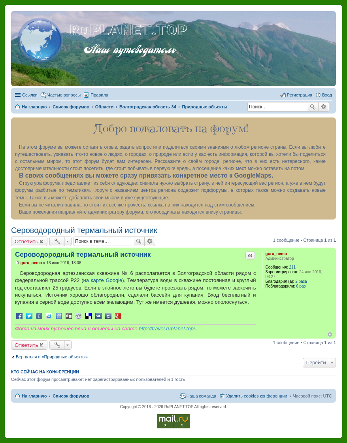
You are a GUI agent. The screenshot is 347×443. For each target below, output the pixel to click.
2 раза (301, 281)
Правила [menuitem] (99, 95)
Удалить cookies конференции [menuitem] (256, 396)
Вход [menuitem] (327, 95)
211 (292, 267)
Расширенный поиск (324, 107)
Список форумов (71, 396)
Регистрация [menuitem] (299, 95)
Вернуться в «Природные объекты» (52, 356)
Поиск (313, 107)
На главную (34, 396)
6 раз (301, 286)
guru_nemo (276, 254)
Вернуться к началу (330, 334)
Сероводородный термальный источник (84, 230)
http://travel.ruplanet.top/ (167, 328)
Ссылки (30, 95)
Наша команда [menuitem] (201, 396)
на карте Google (102, 280)
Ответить (26, 241)
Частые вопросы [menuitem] (64, 95)
